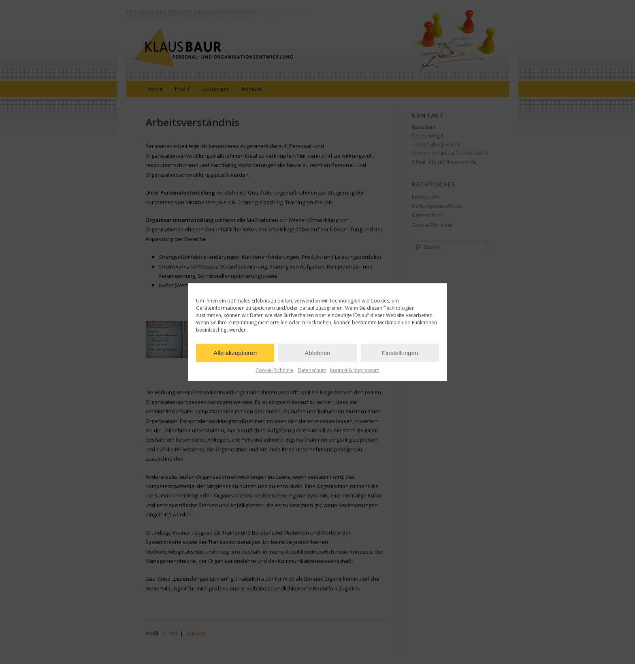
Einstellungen (399, 352)
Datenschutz (312, 370)
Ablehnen (317, 352)
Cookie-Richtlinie (275, 370)
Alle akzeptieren (235, 352)
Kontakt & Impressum (354, 370)
